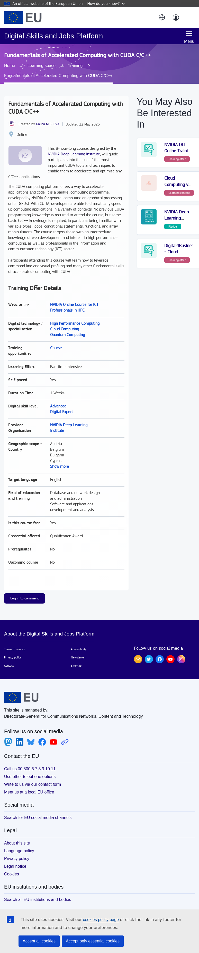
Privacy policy (13, 650)
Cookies (11, 867)
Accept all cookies (39, 941)
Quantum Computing (67, 327)
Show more (59, 459)
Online (21, 127)
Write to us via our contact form (32, 777)
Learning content (179, 185)
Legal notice (15, 859)
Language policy (19, 843)
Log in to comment (24, 591)
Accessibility (79, 642)
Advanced (58, 399)
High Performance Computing (75, 316)
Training (19, 68)
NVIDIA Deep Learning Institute (74, 147)
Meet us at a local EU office (29, 785)
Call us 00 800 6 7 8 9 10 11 (30, 761)
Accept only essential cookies (93, 941)
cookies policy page (101, 919)
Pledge (172, 219)
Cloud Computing (64, 322)
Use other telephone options (30, 769)
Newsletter (78, 650)
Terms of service (14, 642)
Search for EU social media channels (37, 810)
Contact (9, 658)
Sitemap (76, 658)
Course (56, 340)
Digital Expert (61, 404)
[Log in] (176, 17)
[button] (161, 17)
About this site (17, 836)
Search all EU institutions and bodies (37, 892)
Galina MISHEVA (47, 117)
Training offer (177, 152)
